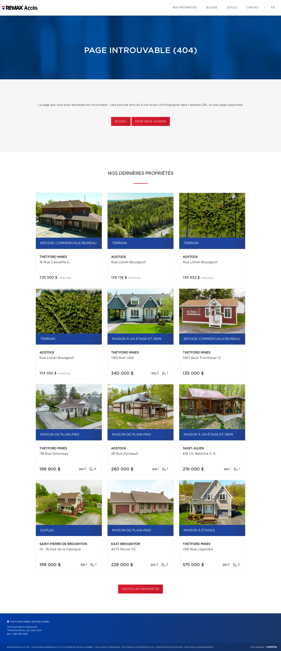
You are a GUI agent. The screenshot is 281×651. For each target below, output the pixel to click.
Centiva (271, 647)
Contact (252, 7)
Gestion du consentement (199, 647)
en (273, 7)
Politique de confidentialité (138, 647)
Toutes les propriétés (140, 589)
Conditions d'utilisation (168, 647)
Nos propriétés (185, 7)
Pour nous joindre (150, 121)
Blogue (211, 7)
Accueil (121, 121)
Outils (232, 7)
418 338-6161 (20, 634)
